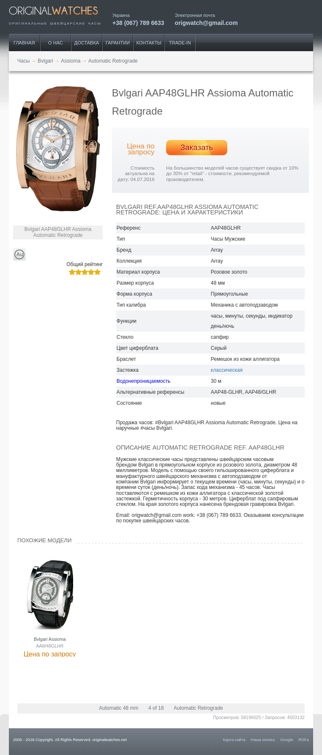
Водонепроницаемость (143, 381)
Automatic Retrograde (198, 708)
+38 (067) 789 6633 (138, 22)
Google (286, 739)
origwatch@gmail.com (206, 22)
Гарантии (118, 42)
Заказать (196, 147)
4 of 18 (156, 708)
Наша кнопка (263, 739)
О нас (55, 42)
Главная (24, 42)
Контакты (148, 42)
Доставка (86, 42)
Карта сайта (234, 739)
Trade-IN (180, 42)
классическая (227, 370)
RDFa (303, 739)
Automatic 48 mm (118, 708)
